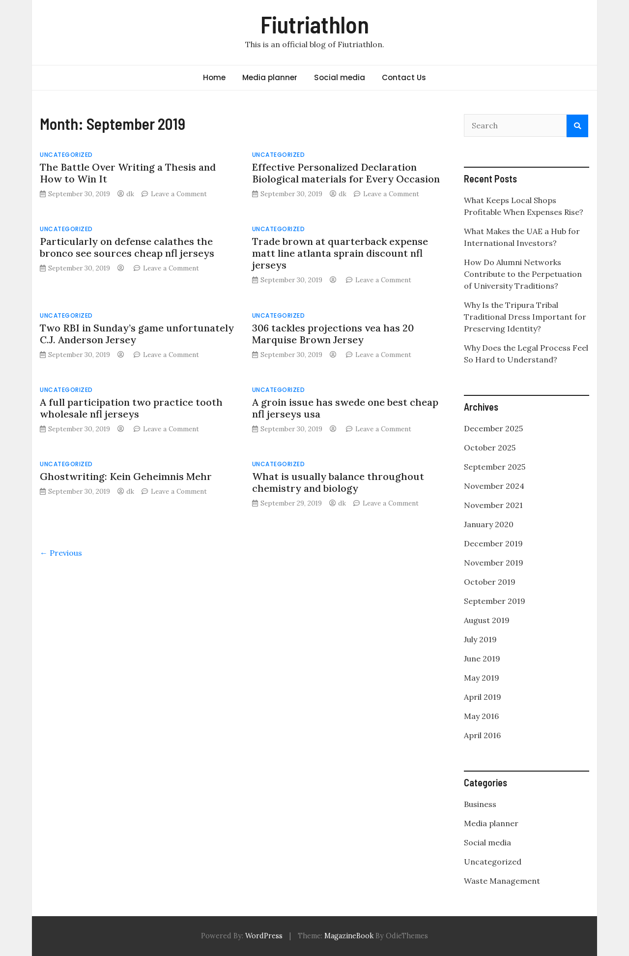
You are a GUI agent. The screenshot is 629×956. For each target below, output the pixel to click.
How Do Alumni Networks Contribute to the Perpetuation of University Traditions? (523, 274)
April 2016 (482, 735)
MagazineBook (348, 935)
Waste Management (502, 881)
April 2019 (482, 697)
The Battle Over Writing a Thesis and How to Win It (128, 173)
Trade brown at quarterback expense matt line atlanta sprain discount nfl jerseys (340, 253)
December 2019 (493, 543)
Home (214, 77)
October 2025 (489, 447)
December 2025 (493, 428)
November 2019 (493, 563)
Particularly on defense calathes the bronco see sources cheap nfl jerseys (127, 247)
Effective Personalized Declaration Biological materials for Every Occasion (346, 173)
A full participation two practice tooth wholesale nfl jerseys (131, 408)
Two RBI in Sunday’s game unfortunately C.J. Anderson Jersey (137, 334)
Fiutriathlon (314, 24)
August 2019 (487, 620)
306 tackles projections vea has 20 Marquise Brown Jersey (333, 334)
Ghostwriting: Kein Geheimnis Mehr (126, 476)
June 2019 (482, 658)
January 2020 (489, 524)
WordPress (264, 935)
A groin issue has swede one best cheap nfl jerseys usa (345, 408)
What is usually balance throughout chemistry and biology (338, 482)
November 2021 (493, 505)
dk (130, 193)
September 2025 (494, 467)
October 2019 (489, 582)
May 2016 (481, 716)
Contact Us (404, 77)
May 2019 (481, 678)
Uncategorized (66, 154)
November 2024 (494, 486)
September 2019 (494, 601)
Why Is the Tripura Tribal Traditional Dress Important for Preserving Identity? (525, 316)
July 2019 (480, 639)
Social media (339, 77)
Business (480, 804)
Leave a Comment (179, 193)
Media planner (269, 77)
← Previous (61, 553)
